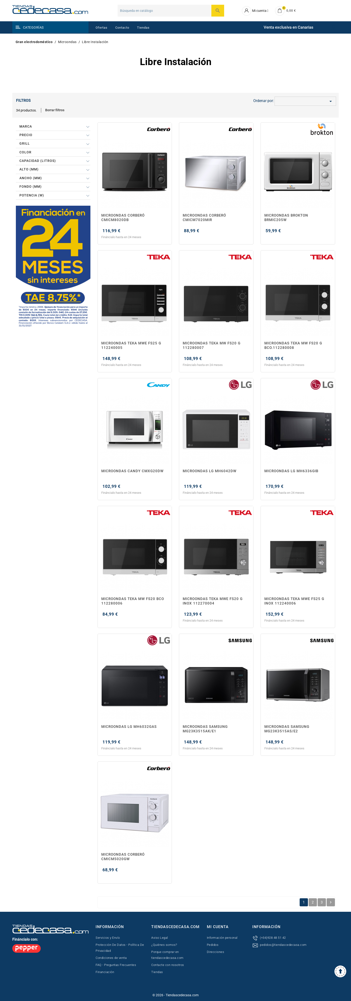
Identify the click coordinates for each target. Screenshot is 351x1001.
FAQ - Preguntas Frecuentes (116, 965)
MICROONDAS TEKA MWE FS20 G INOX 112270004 (213, 601)
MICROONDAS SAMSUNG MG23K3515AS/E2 (286, 729)
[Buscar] (171, 11)
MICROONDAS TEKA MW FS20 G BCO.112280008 (293, 345)
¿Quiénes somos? (164, 945)
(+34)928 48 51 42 (273, 937)
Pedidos (213, 945)
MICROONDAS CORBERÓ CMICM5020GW (123, 856)
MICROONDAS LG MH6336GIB (291, 471)
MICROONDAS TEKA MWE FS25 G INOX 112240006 (294, 601)
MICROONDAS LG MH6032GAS (129, 727)
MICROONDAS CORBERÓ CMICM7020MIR (204, 217)
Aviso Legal (159, 937)
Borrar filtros (54, 110)
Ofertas (101, 27)
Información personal (222, 937)
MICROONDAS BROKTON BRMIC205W (286, 217)
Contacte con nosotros (167, 965)
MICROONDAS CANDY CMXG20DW (132, 471)
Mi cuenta (218, 927)
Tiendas (143, 27)
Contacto (122, 27)
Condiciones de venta (111, 958)
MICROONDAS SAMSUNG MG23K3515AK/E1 (205, 729)
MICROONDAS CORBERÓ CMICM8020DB (123, 217)
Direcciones (215, 952)
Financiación (105, 972)
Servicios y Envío (108, 937)
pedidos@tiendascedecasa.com (283, 945)
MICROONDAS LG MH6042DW (209, 471)
